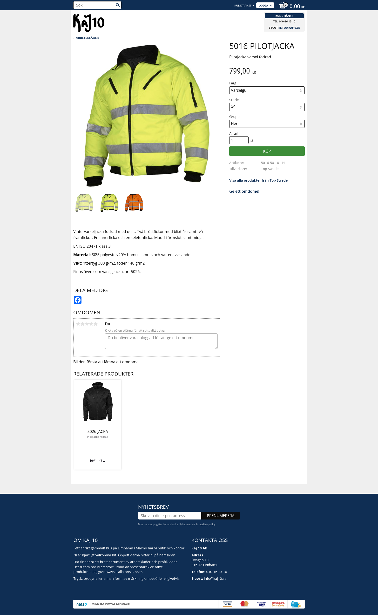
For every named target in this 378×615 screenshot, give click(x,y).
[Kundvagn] (291, 7)
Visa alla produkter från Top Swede (258, 180)
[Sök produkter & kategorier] (97, 5)
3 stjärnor (87, 324)
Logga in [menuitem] (265, 5)
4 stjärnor (91, 324)
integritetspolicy (205, 524)
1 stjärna (78, 324)
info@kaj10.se (289, 27)
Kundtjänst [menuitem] (242, 5)
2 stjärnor (82, 324)
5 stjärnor (95, 324)
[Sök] (118, 5)
